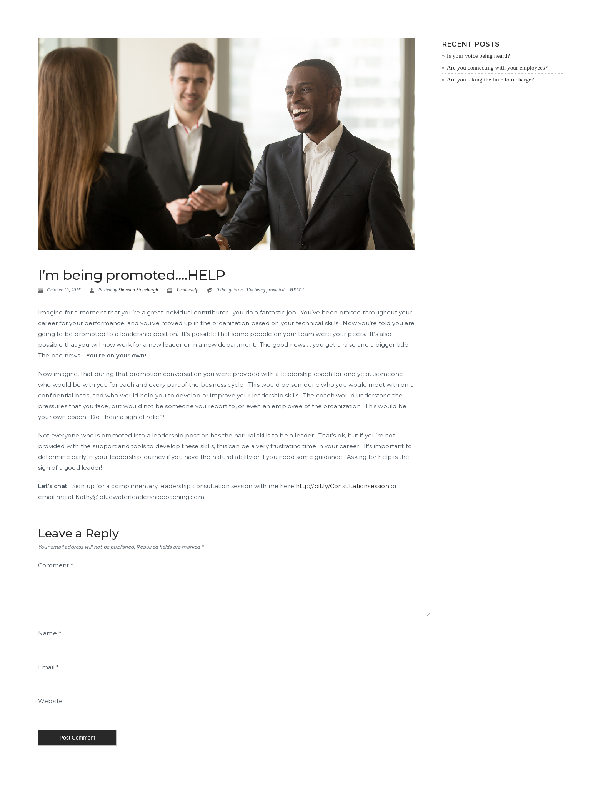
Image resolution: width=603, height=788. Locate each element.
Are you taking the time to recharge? (490, 79)
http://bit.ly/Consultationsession (342, 486)
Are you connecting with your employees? (497, 68)
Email (48, 667)
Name (49, 633)
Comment (55, 565)
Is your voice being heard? (478, 56)
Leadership (187, 290)
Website (50, 701)
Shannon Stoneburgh (138, 290)
